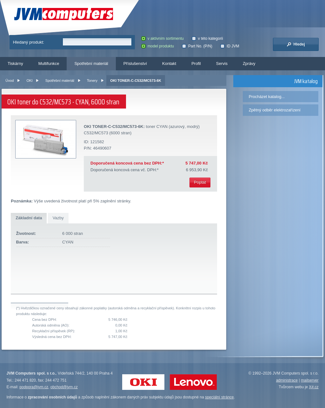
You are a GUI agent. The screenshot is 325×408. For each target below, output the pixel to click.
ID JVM (229, 46)
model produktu (157, 46)
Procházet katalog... (267, 96)
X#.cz (313, 387)
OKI (29, 80)
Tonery (92, 80)
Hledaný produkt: (28, 42)
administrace (287, 380)
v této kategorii (207, 38)
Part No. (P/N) (197, 46)
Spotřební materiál (91, 63)
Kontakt (169, 63)
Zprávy (249, 63)
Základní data (29, 217)
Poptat (200, 182)
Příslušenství (135, 63)
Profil (196, 63)
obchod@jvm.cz (64, 387)
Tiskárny (15, 63)
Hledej (296, 44)
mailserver (310, 380)
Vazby (58, 217)
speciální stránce (219, 397)
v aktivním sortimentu (162, 38)
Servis (222, 63)
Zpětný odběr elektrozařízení (275, 110)
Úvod (9, 80)
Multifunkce (48, 63)
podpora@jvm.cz (33, 387)
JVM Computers (63, 14)
